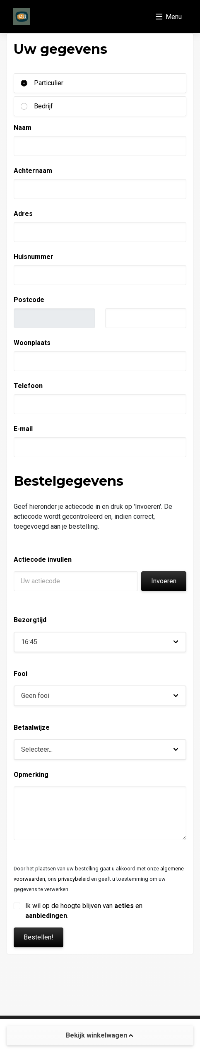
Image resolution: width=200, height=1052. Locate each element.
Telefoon (28, 386)
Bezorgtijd (30, 620)
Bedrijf (43, 106)
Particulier (48, 83)
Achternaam (33, 171)
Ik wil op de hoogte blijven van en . (84, 911)
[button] (100, 642)
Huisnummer (33, 257)
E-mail (23, 429)
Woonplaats (32, 343)
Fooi (20, 674)
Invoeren (163, 581)
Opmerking (31, 775)
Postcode (29, 300)
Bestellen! (38, 937)
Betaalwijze (32, 727)
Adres (23, 214)
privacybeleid (74, 879)
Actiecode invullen (43, 559)
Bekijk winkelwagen (99, 1035)
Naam (22, 128)
